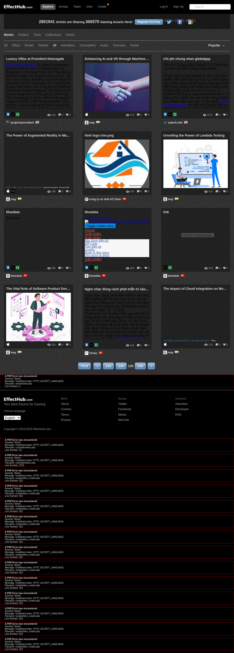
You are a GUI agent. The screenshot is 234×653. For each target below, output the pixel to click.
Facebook (124, 409)
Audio (104, 45)
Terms (65, 414)
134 (121, 366)
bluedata (19, 275)
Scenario (119, 45)
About (65, 404)
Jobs (89, 6)
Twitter (122, 404)
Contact (66, 409)
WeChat (123, 420)
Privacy (66, 420)
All (6, 45)
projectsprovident (25, 122)
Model (29, 45)
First (84, 366)
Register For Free (149, 22)
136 (140, 366)
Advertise (181, 404)
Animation (68, 45)
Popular (214, 45)
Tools (37, 35)
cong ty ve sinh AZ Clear (108, 199)
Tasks (77, 6)
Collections (53, 35)
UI (54, 45)
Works (9, 35)
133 (108, 366)
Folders (23, 35)
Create (102, 6)
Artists (70, 35)
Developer (182, 409)
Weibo (122, 414)
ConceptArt (88, 45)
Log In (164, 6)
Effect (16, 45)
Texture (43, 45)
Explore (48, 6)
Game (134, 45)
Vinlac (96, 353)
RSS (178, 414)
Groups (63, 6)
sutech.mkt (178, 122)
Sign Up (178, 6)
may (95, 122)
